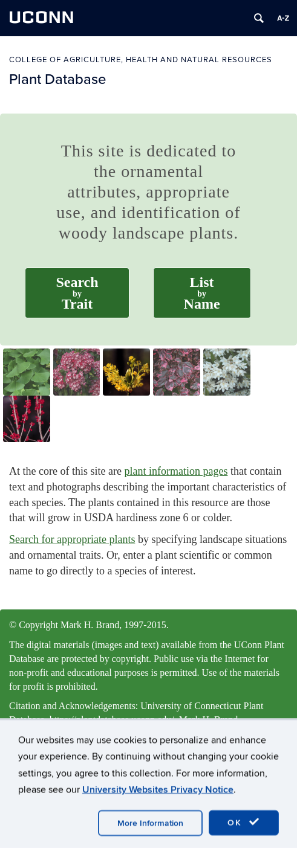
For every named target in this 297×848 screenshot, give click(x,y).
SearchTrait (77, 293)
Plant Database (57, 79)
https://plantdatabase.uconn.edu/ (112, 720)
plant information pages (175, 471)
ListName (202, 293)
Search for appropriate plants (72, 539)
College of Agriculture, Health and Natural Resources (140, 59)
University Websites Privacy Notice (157, 815)
